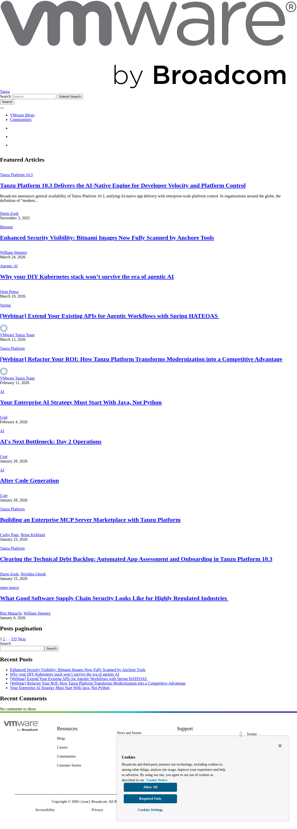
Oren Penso (9, 292)
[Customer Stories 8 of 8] (83, 766)
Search (5, 96)
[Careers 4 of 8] (83, 748)
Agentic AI (9, 266)
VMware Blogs (22, 115)
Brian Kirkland (33, 535)
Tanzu (5, 91)
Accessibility (45, 810)
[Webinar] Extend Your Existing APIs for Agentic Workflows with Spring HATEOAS (109, 316)
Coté (4, 417)
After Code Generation (29, 480)
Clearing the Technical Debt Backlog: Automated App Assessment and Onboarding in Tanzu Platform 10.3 (136, 559)
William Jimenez (13, 252)
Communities (21, 119)
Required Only (150, 799)
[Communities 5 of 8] (83, 757)
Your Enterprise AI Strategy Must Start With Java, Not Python (81, 402)
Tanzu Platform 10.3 (16, 175)
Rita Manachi (11, 613)
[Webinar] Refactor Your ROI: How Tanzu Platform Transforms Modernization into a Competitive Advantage (141, 359)
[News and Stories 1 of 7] (143, 733)
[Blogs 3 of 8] (83, 739)
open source (9, 587)
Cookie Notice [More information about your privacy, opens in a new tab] (157, 780)
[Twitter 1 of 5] (263, 734)
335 (14, 639)
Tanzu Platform (12, 348)
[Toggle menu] (2, 108)
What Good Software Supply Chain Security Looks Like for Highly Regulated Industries (114, 598)
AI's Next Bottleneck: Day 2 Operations (51, 441)
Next (22, 639)
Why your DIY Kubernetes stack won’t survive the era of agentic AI (87, 276)
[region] (203, 778)
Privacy (97, 810)
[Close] (280, 745)
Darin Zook (9, 213)
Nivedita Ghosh (33, 574)
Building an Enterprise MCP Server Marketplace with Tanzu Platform (90, 519)
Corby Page (9, 535)
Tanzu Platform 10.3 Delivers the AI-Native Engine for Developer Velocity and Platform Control (123, 185)
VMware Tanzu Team (17, 335)
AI (2, 392)
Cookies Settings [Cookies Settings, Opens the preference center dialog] (150, 810)
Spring (5, 305)
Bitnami (6, 227)
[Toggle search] (7, 101)
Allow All (150, 787)
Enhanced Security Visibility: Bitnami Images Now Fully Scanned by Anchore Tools (107, 237)
